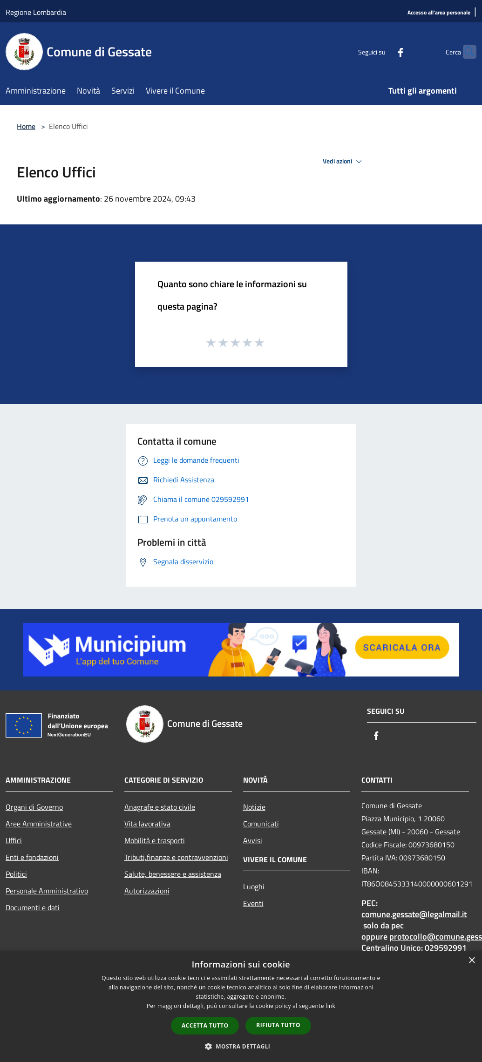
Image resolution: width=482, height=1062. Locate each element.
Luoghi (254, 886)
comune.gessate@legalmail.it (414, 914)
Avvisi (252, 840)
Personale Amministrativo (47, 890)
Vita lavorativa (147, 823)
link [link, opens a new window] (330, 1006)
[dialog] (241, 1006)
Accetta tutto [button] (205, 1025)
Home (26, 126)
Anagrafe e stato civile (159, 806)
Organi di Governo (34, 806)
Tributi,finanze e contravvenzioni (176, 857)
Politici (16, 873)
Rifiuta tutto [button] (278, 1025)
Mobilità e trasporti (154, 840)
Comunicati (261, 823)
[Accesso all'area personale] (438, 12)
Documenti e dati (33, 907)
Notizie (254, 806)
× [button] (471, 960)
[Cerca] (465, 52)
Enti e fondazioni (32, 857)
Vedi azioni (344, 161)
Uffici (14, 840)
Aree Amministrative (39, 823)
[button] (241, 1046)
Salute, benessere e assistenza (172, 873)
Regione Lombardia (36, 12)
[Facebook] (382, 51)
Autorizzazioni (147, 890)
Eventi (253, 903)
